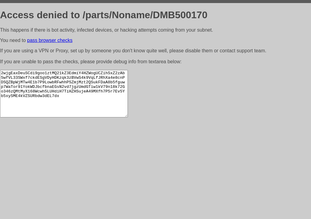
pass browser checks (49, 40)
